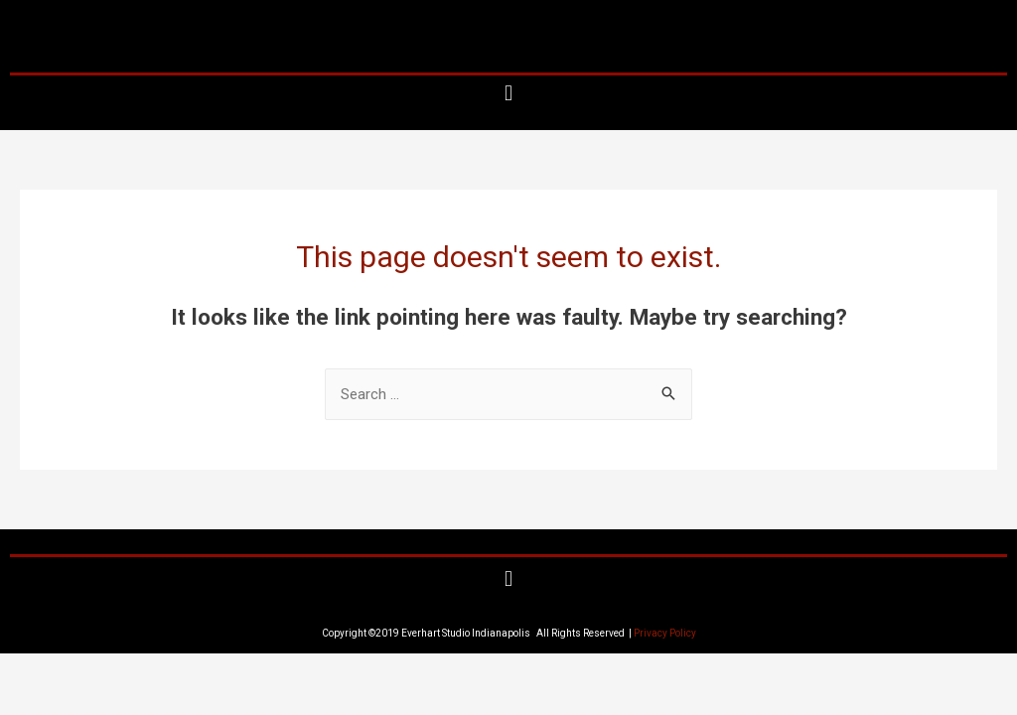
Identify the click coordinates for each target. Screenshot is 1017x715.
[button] (508, 93)
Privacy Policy (665, 633)
